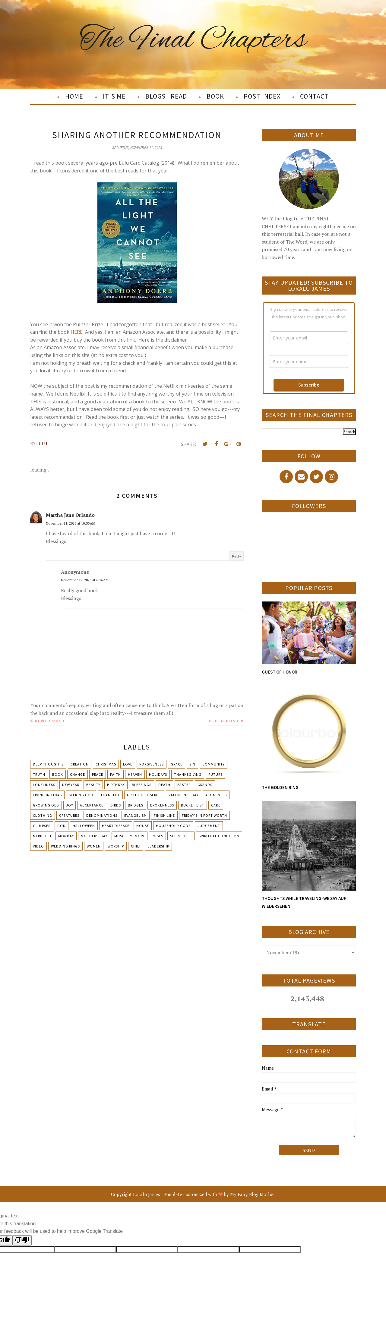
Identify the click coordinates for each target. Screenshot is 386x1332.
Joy (69, 805)
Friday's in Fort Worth (204, 815)
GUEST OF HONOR (279, 672)
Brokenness (162, 805)
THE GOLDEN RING (280, 787)
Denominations (101, 815)
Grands (205, 784)
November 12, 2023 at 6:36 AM (85, 580)
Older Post (224, 721)
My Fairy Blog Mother (252, 1194)
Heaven (135, 774)
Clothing (42, 815)
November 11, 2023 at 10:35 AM (70, 523)
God (61, 825)
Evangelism (135, 815)
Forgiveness (151, 764)
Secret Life (181, 836)
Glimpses (41, 825)
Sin (192, 764)
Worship (116, 846)
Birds (115, 805)
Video (38, 846)
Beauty (93, 784)
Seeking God (81, 795)
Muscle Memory (129, 836)
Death (164, 784)
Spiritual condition (219, 836)
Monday (66, 836)
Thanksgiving (187, 774)
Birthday (116, 784)
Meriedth (42, 836)
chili (136, 846)
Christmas (106, 764)
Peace (97, 774)
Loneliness (44, 784)
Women (94, 846)
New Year (70, 784)
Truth (39, 774)
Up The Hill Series (144, 795)
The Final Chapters (193, 40)
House (142, 825)
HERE (77, 332)
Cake (215, 805)
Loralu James (146, 1194)
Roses (157, 836)
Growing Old (46, 805)
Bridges (135, 805)
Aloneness (216, 795)
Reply (236, 556)
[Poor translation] (22, 1240)
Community (213, 764)
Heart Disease (115, 825)
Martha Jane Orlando (70, 515)
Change (77, 774)
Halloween (84, 825)
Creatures (69, 815)
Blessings (141, 784)
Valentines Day (183, 795)
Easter (184, 784)
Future (215, 774)
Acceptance (91, 805)
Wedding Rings (65, 846)
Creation (80, 764)
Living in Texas (47, 795)
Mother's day (94, 836)
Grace (176, 764)
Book (57, 774)
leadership (158, 846)
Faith (115, 774)
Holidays (158, 774)
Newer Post (50, 721)
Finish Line (164, 815)
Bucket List (192, 805)
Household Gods (173, 825)
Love (127, 764)
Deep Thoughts (48, 764)
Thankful (110, 795)
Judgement (209, 825)
